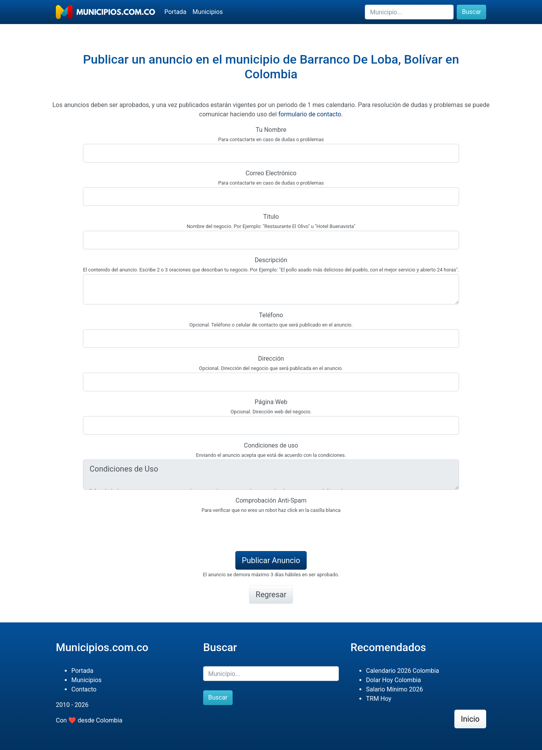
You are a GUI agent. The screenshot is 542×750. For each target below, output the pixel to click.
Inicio (470, 719)
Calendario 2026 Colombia (402, 670)
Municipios (208, 12)
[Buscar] (409, 12)
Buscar (471, 12)
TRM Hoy (378, 698)
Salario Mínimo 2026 (394, 689)
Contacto (84, 689)
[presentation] (142, 530)
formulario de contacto (309, 114)
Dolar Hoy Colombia (393, 680)
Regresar (270, 594)
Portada (175, 12)
